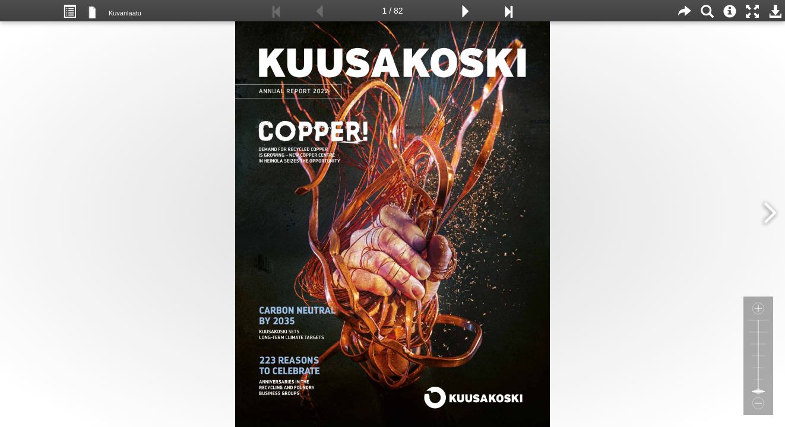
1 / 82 (392, 10)
